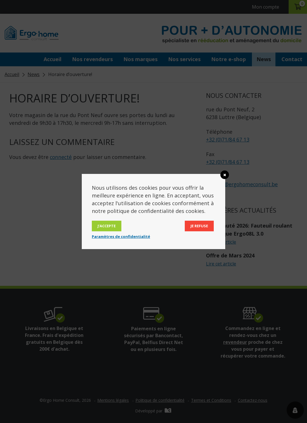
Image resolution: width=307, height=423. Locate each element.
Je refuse (199, 225)
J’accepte (107, 225)
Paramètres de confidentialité (121, 236)
